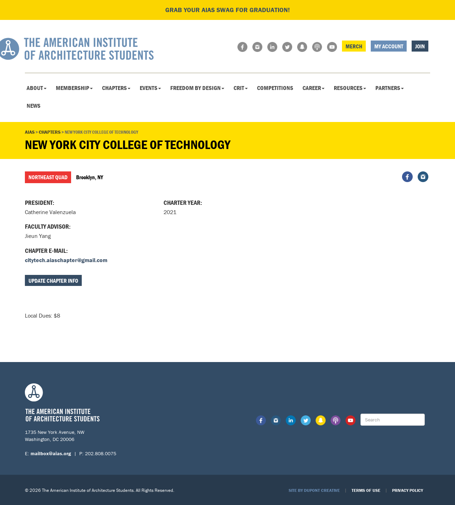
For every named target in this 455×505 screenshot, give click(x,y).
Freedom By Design (197, 88)
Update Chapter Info (53, 280)
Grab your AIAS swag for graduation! (227, 10)
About (37, 88)
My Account (388, 46)
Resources (350, 88)
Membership (74, 88)
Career (314, 88)
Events (150, 88)
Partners (389, 88)
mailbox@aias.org (51, 453)
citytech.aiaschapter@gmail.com (66, 260)
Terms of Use (366, 490)
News (34, 106)
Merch (354, 46)
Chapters (116, 88)
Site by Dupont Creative (314, 490)
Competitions (275, 88)
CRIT (241, 88)
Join (420, 46)
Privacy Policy (407, 490)
